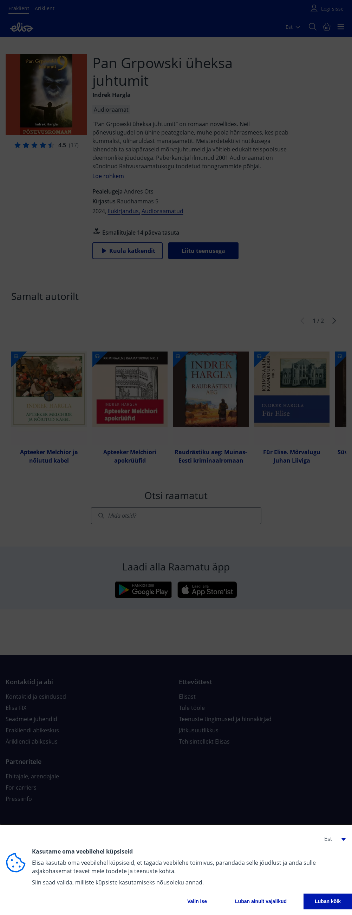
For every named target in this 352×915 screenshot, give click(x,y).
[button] (332, 838)
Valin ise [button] (197, 901)
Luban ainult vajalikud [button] (261, 901)
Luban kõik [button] (328, 901)
